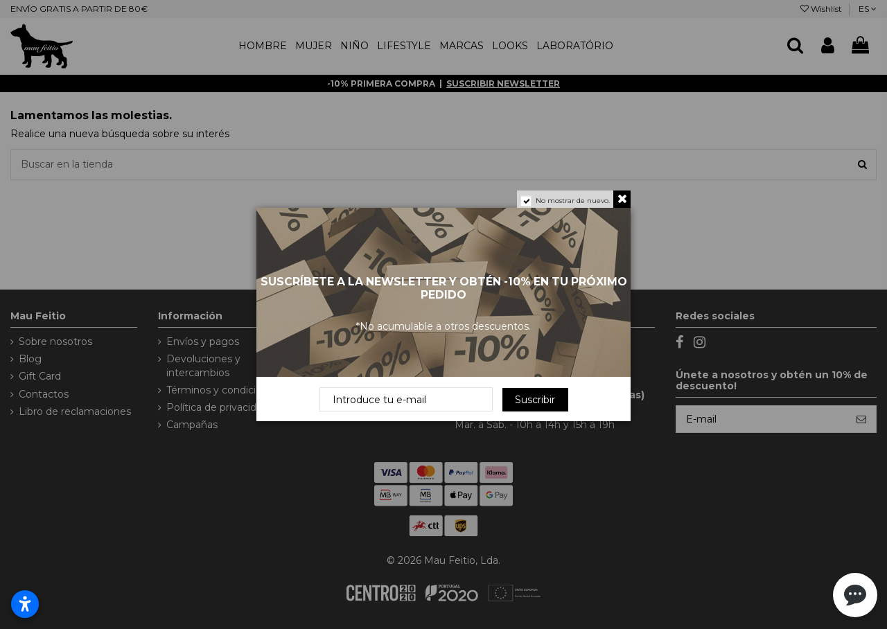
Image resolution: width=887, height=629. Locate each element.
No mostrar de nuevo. (573, 200)
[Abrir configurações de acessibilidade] (25, 604)
